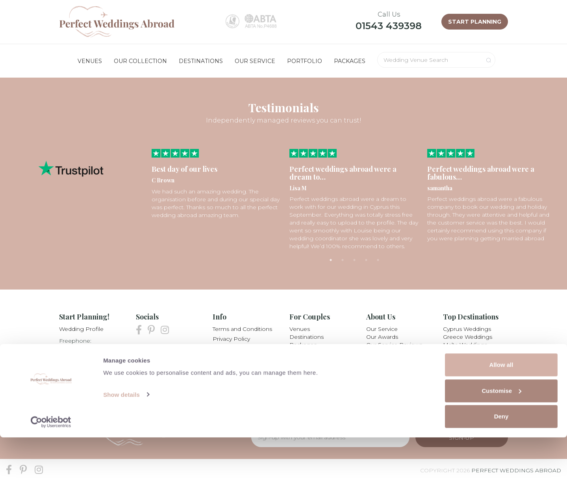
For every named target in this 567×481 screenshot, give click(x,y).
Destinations (306, 336)
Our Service (382, 328)
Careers (376, 360)
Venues (299, 328)
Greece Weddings (467, 336)
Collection (303, 352)
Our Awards (382, 336)
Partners (224, 358)
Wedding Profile (81, 328)
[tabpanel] (216, 184)
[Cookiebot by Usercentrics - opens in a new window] (51, 466)
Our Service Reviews (394, 344)
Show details (121, 438)
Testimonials (306, 360)
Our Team (379, 352)
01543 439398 (389, 26)
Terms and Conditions (242, 328)
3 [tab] (354, 260)
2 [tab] (342, 260)
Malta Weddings (465, 344)
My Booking (229, 348)
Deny (501, 460)
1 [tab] (331, 260)
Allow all (501, 408)
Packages (303, 344)
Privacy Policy (231, 338)
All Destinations (464, 368)
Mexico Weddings (467, 360)
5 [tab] (378, 260)
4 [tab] (366, 260)
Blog (219, 368)
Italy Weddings (463, 352)
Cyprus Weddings (467, 328)
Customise (501, 434)
